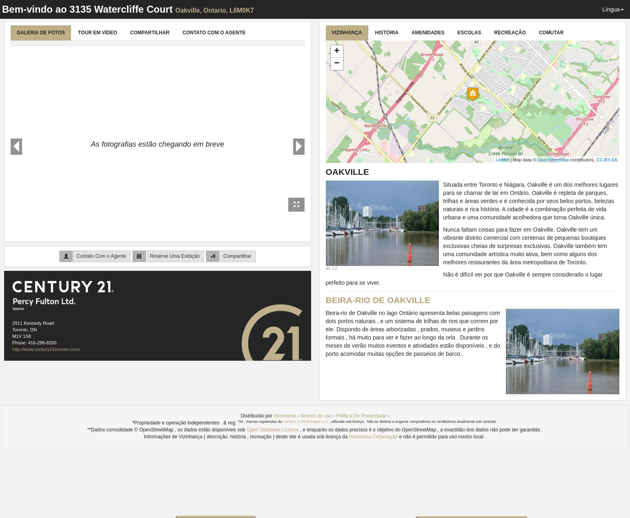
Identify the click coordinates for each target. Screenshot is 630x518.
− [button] (336, 64)
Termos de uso (316, 416)
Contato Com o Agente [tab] (214, 33)
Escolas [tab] (469, 33)
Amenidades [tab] (428, 33)
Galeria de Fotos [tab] (41, 33)
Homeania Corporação (374, 437)
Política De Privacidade (361, 416)
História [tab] (386, 33)
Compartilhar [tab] (149, 33)
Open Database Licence (273, 430)
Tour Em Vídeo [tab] (97, 33)
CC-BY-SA (606, 159)
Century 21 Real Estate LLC (306, 422)
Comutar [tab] (551, 33)
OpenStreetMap (553, 159)
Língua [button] (613, 9)
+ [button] (336, 51)
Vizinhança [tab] (347, 33)
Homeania (285, 416)
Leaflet (502, 159)
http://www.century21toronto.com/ (46, 349)
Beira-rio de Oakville (378, 300)
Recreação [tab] (510, 33)
